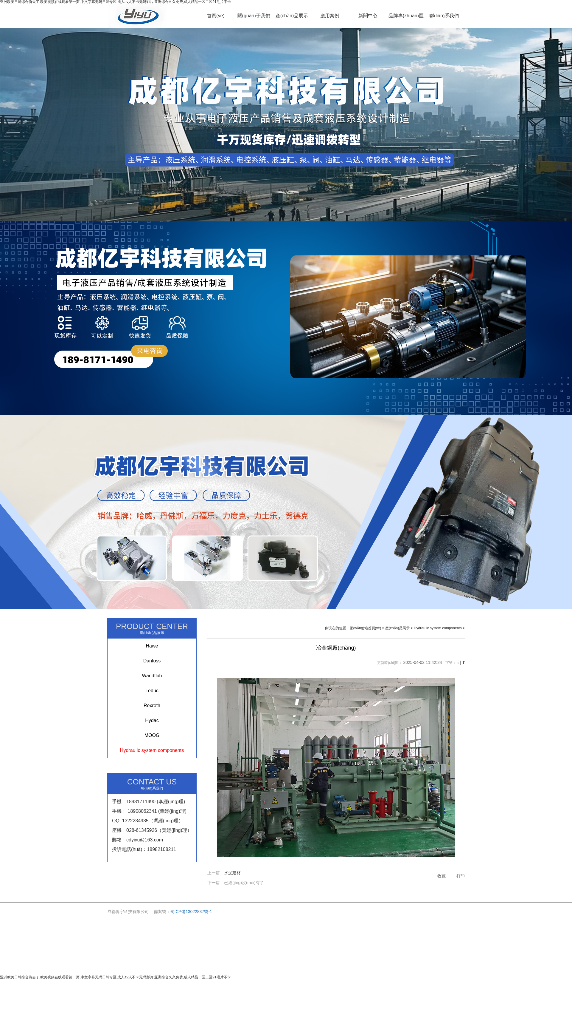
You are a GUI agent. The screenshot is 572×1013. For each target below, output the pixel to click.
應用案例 (329, 15)
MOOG (152, 735)
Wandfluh (152, 675)
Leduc (151, 690)
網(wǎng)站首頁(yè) (365, 628)
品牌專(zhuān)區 (406, 15)
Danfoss (152, 660)
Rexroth (152, 705)
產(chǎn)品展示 (292, 15)
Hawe (152, 645)
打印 (460, 876)
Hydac (151, 720)
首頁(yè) (216, 15)
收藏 (441, 876)
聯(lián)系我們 (444, 15)
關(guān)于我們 (253, 15)
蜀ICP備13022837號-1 (191, 911)
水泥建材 (232, 872)
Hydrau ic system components (152, 750)
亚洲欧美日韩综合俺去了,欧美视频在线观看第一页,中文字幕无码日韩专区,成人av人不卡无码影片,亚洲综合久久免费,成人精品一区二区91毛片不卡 (115, 977)
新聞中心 (367, 15)
